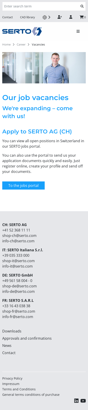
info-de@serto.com (18, 291)
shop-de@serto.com (19, 286)
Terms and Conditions (19, 389)
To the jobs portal (23, 185)
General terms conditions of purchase (31, 394)
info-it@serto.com (17, 266)
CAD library (27, 17)
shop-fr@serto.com (18, 311)
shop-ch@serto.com (19, 235)
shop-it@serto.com (18, 260)
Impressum (10, 384)
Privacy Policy (12, 378)
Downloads (11, 331)
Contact (7, 17)
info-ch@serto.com (18, 240)
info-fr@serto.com (17, 316)
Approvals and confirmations (27, 338)
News (7, 345)
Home (6, 44)
